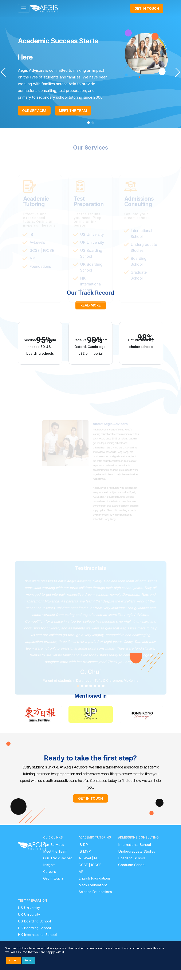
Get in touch (53, 878)
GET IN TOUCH (146, 8)
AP (81, 871)
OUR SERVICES (34, 111)
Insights (49, 865)
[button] (3, 72)
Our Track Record (57, 858)
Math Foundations (93, 885)
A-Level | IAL (89, 858)
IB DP (83, 845)
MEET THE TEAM (73, 111)
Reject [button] (28, 960)
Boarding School (131, 858)
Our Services (53, 845)
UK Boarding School (34, 928)
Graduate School (131, 865)
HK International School (37, 935)
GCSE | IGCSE (90, 865)
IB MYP (85, 851)
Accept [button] (13, 960)
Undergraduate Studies (136, 851)
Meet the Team (55, 851)
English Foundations (95, 878)
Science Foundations (95, 892)
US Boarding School (34, 921)
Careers (49, 871)
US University (29, 908)
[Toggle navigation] (24, 8)
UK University (29, 914)
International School (134, 845)
